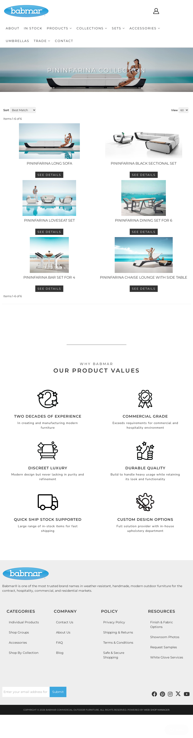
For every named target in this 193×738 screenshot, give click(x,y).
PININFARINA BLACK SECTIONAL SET (143, 174)
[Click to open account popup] (167, 11)
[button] (59, 28)
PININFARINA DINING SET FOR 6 (143, 242)
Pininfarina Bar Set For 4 (49, 309)
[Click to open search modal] (154, 11)
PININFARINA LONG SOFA (49, 174)
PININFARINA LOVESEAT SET (49, 242)
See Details (49, 185)
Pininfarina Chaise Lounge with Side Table (143, 309)
